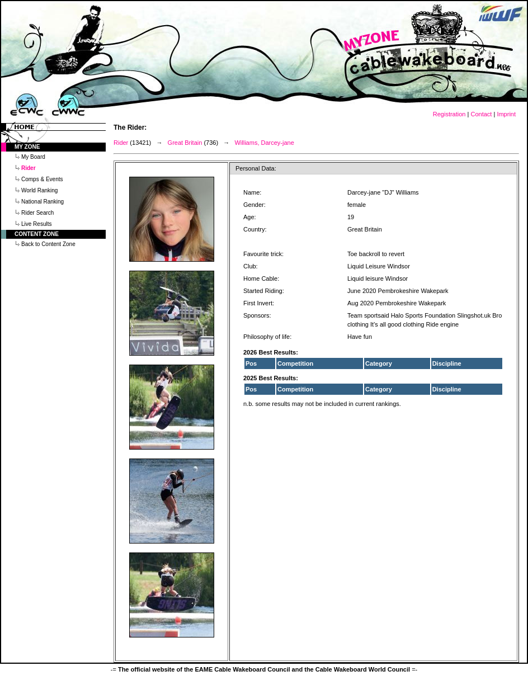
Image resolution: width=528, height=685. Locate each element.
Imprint (506, 114)
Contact (481, 114)
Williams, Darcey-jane (264, 142)
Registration (449, 114)
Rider (121, 142)
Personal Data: (255, 168)
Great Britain (185, 142)
